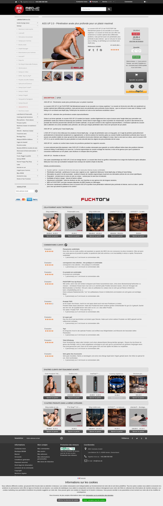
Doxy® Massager (23, 48)
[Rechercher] (109, 9)
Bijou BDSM (20, 173)
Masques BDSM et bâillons (24, 139)
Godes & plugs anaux (23, 23)
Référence (91, 46)
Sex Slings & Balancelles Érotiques (27, 64)
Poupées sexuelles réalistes (26, 80)
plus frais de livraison (136, 41)
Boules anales (22, 45)
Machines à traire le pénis (25, 29)
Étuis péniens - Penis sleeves (25, 120)
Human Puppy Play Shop (24, 161)
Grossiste (18, 457)
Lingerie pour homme (23, 170)
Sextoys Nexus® (23, 103)
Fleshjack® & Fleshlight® (25, 99)
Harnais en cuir (21, 167)
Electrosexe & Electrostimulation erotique (26, 152)
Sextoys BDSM (21, 159)
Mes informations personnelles (43, 458)
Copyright (18, 471)
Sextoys (19, 26)
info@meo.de (98, 461)
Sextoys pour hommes (24, 41)
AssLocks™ (21, 56)
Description (49, 98)
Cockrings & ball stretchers (25, 117)
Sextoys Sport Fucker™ (24, 87)
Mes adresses (42, 455)
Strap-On (21, 60)
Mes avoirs (41, 452)
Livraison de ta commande (24, 468)
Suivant (83, 76)
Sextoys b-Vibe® (23, 91)
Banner (17, 455)
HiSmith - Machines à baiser (25, 131)
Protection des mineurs (68, 456)
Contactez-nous (81, 2)
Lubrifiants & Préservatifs (24, 114)
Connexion (128, 2)
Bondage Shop (21, 136)
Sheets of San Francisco (24, 179)
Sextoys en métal (23, 72)
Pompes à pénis (21, 123)
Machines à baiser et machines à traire (26, 127)
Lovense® (21, 33)
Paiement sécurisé (21, 463)
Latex (18, 164)
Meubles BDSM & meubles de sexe (27, 148)
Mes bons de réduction (45, 462)
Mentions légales (21, 474)
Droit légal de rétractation (24, 466)
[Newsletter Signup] (36, 191)
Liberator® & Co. (23, 107)
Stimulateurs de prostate (25, 37)
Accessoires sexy (22, 176)
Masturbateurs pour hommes (27, 52)
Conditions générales (22, 460)
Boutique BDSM (20, 452)
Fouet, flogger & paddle (24, 156)
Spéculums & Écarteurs (25, 83)
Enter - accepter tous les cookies (94, 500)
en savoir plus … (115, 45)
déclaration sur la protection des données (99, 495)
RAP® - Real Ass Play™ (24, 76)
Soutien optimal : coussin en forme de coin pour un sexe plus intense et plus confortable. (76, 170)
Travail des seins (22, 133)
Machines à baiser (23, 111)
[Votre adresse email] (24, 191)
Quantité (136, 47)
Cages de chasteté (22, 142)
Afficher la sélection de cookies (68, 500)
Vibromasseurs (22, 68)
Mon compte (42, 445)
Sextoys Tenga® (23, 95)
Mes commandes (43, 449)
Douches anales (21, 145)
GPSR (59, 98)
